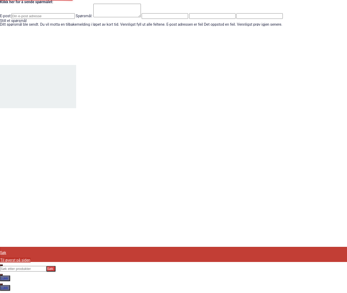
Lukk (4, 281)
